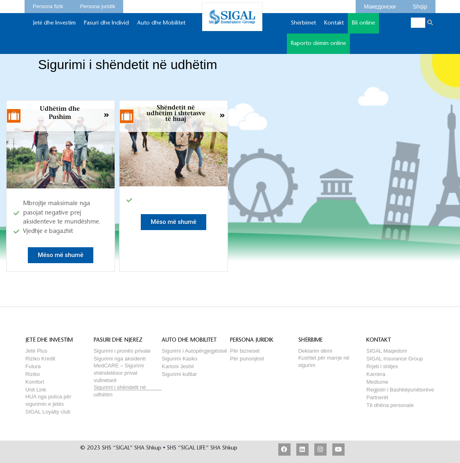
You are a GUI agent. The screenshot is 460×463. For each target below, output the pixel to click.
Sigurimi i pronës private (122, 351)
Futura (33, 366)
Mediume (377, 382)
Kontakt (334, 27)
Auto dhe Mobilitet (161, 27)
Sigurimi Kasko (179, 359)
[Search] (430, 23)
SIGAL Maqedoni (386, 351)
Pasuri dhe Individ (106, 27)
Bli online (363, 27)
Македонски (380, 5)
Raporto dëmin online (318, 44)
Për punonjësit (247, 359)
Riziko (32, 374)
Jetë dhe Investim (54, 27)
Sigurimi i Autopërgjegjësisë (194, 351)
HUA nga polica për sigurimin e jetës (48, 397)
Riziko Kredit (40, 359)
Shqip (420, 5)
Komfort (34, 382)
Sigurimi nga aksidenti (120, 359)
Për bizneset (244, 351)
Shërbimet (303, 27)
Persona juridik (97, 5)
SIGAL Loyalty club (47, 412)
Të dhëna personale (390, 405)
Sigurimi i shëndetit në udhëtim (120, 387)
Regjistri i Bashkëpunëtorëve (400, 390)
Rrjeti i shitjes (382, 366)
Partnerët (377, 397)
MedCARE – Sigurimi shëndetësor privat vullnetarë (119, 365)
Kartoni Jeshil (178, 366)
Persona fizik (48, 5)
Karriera (375, 374)
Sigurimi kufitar (179, 374)
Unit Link (35, 390)
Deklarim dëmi (315, 351)
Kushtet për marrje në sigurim (324, 358)
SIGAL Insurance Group (394, 359)
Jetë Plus (36, 351)
